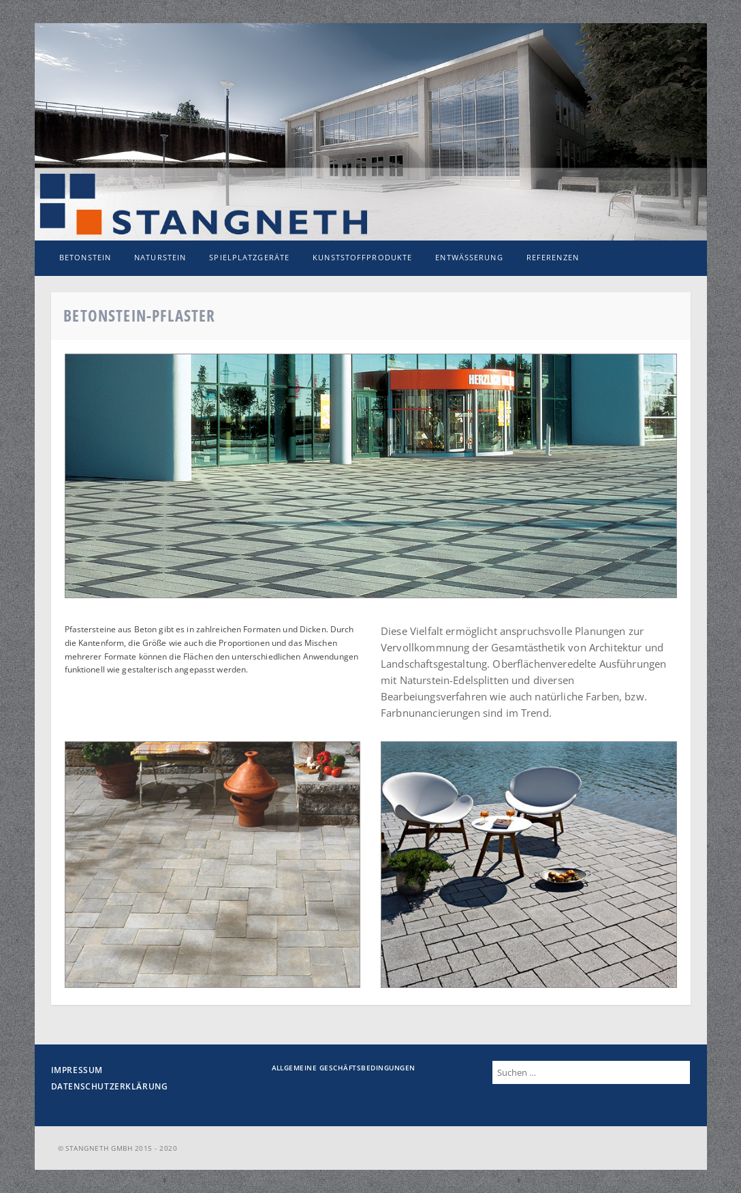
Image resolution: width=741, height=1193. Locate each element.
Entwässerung (469, 257)
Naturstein (160, 257)
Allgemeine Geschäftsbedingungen (343, 1067)
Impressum (77, 1070)
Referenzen (552, 257)
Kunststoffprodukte (362, 257)
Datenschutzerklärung (109, 1086)
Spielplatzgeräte (249, 257)
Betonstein (85, 257)
